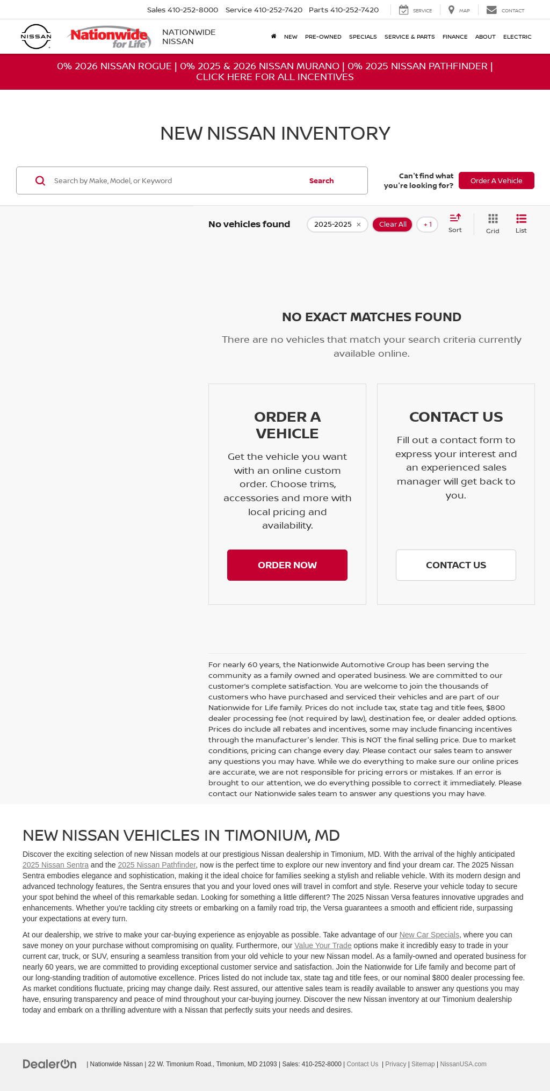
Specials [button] (363, 36)
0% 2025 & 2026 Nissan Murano (259, 65)
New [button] (291, 36)
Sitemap (423, 1064)
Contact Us (363, 1064)
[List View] (521, 224)
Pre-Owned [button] (323, 36)
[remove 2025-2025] (337, 224)
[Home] (273, 36)
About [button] (485, 36)
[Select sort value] (458, 224)
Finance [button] (455, 36)
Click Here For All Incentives (275, 76)
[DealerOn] (50, 1063)
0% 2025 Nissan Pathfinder (418, 65)
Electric (517, 36)
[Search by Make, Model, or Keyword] (176, 180)
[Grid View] (491, 224)
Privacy (395, 1064)
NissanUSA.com (463, 1064)
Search (321, 180)
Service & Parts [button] (410, 36)
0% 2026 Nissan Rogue (114, 65)
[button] (287, 565)
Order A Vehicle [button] (497, 180)
